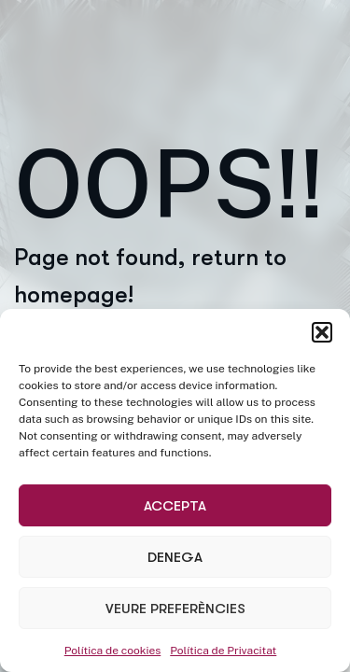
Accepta (175, 505)
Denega (175, 557)
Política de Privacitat (223, 650)
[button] (322, 332)
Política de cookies (112, 650)
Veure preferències (175, 608)
